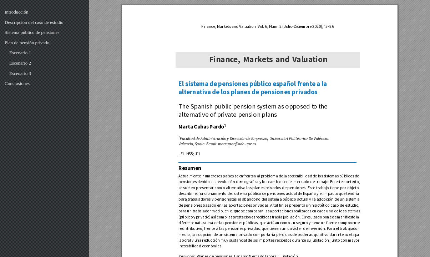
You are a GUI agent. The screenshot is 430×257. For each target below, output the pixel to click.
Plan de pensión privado (27, 42)
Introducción (16, 12)
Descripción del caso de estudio (34, 22)
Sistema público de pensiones (32, 32)
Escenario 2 (20, 63)
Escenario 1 (20, 52)
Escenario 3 (20, 73)
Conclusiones (17, 83)
